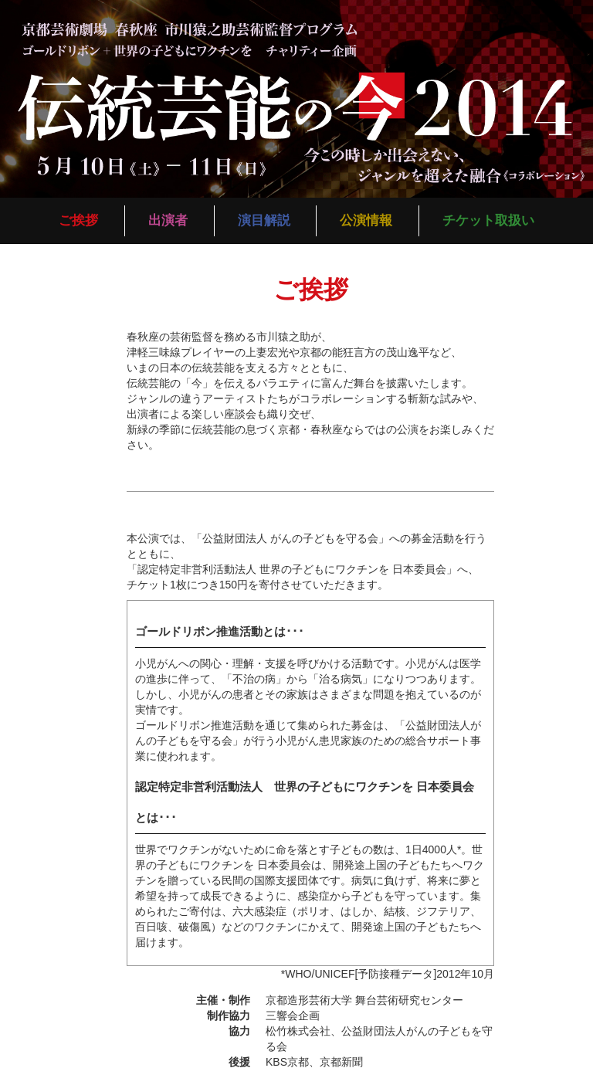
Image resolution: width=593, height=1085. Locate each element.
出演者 (168, 220)
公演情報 (366, 220)
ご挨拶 (78, 220)
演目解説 (264, 220)
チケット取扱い (488, 220)
